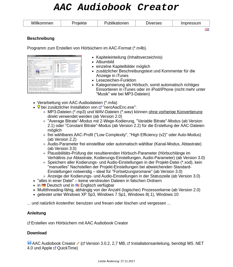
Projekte (79, 25)
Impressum (191, 25)
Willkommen (42, 25)
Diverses (154, 25)
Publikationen (116, 25)
